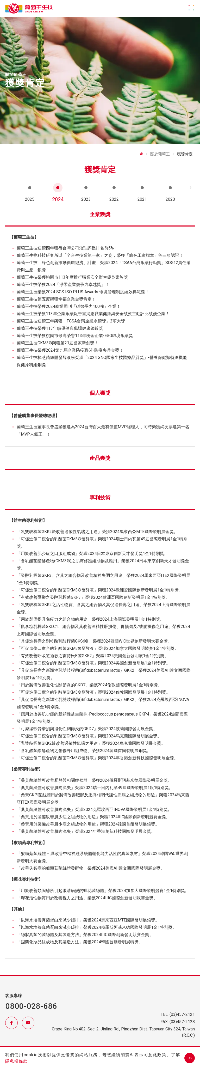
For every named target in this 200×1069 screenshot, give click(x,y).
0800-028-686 (31, 1006)
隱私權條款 (16, 1061)
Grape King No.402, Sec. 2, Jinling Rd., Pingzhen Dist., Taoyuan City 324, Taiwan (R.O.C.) (123, 1032)
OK (190, 1058)
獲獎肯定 (185, 154)
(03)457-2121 (182, 1014)
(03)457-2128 (182, 1021)
